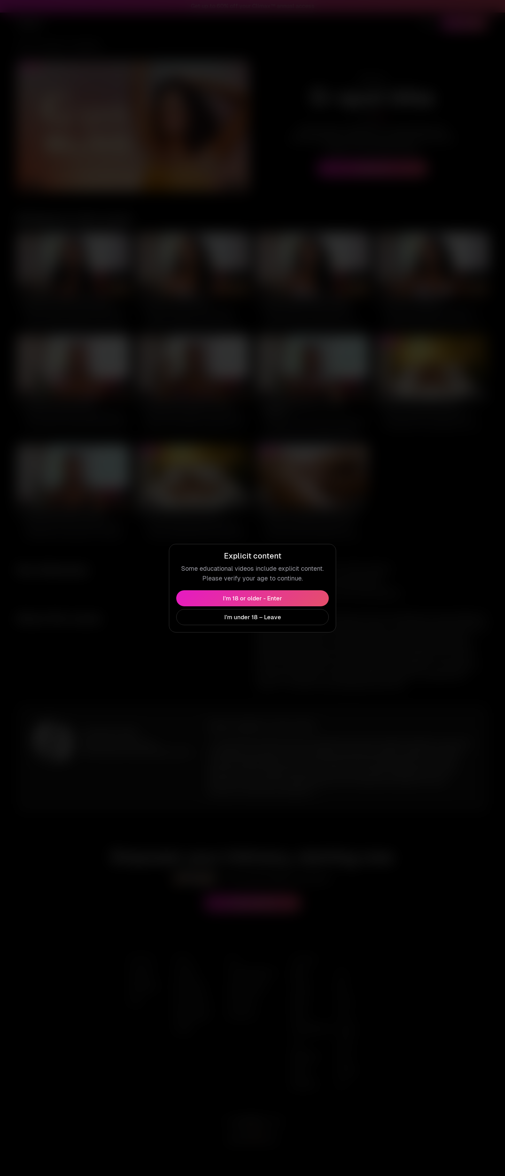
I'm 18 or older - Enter (252, 594)
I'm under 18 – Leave (252, 613)
